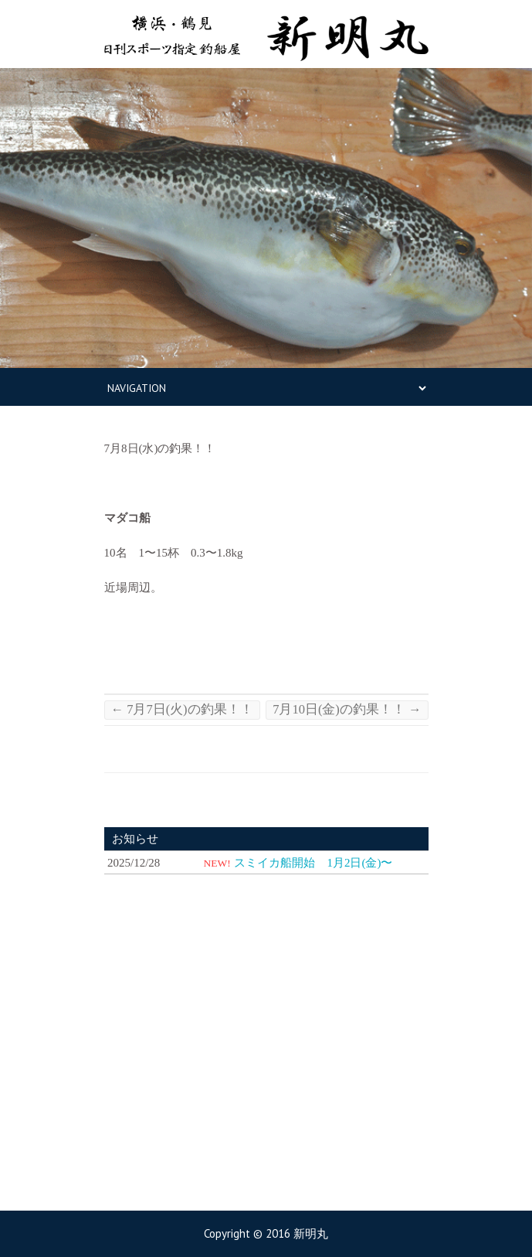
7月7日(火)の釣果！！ (182, 709)
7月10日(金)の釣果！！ (347, 709)
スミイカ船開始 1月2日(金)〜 (313, 863)
